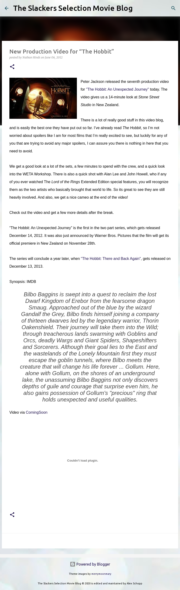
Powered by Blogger (90, 564)
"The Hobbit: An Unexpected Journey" (117, 89)
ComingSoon (37, 412)
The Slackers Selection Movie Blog (73, 8)
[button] (12, 67)
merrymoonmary (101, 573)
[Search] (139, 8)
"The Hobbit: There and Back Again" (111, 259)
